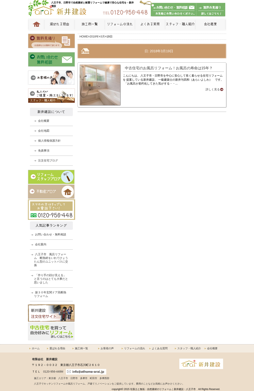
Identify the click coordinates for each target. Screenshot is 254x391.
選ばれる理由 (59, 24)
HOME (36, 24)
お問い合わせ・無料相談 (173, 10)
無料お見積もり (210, 10)
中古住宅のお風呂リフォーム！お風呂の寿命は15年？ (169, 68)
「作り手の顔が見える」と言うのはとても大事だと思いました (51, 278)
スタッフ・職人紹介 (180, 24)
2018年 (94, 36)
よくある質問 (150, 24)
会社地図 (43, 130)
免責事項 (43, 150)
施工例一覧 (89, 24)
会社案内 (40, 244)
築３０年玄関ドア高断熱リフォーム (50, 294)
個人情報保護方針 (49, 140)
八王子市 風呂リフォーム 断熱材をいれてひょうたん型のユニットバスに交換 (51, 260)
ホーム (36, 348)
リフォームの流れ (119, 24)
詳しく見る (213, 89)
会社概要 (210, 24)
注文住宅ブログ (48, 160)
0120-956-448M (53, 371)
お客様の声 (107, 348)
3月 (102, 36)
